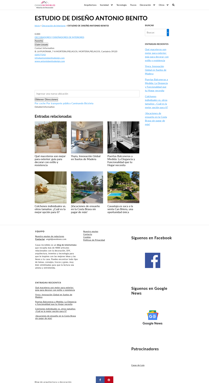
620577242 (40, 54)
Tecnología (121, 5)
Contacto (87, 234)
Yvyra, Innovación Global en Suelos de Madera (155, 70)
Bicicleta (88, 103)
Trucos (133, 5)
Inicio (37, 25)
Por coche (40, 103)
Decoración (145, 5)
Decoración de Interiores (54, 25)
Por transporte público (58, 103)
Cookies (87, 237)
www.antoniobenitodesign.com (50, 61)
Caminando (77, 103)
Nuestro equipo (90, 231)
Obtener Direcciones (46, 99)
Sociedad (104, 5)
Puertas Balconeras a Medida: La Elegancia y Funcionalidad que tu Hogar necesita (55, 303)
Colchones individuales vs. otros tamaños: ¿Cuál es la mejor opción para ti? (55, 310)
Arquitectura (90, 5)
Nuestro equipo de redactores (49, 236)
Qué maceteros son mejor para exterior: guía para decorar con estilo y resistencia (55, 288)
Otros (161, 5)
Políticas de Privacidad (94, 240)
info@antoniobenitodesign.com (50, 58)
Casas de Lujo (138, 365)
